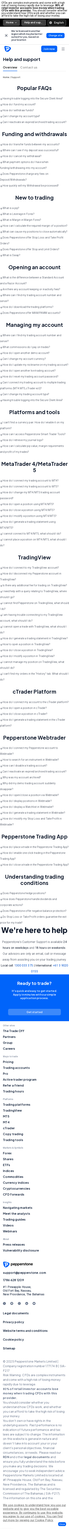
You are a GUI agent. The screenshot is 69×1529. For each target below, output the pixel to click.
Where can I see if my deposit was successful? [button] (29, 150)
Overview (10, 67)
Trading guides (14, 1219)
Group (8, 1043)
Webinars (10, 1231)
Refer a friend (13, 1085)
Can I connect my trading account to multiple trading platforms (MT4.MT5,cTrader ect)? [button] (33, 385)
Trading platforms (16, 1104)
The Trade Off (13, 1031)
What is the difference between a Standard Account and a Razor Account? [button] (32, 280)
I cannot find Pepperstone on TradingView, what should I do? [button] (34, 606)
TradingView (12, 1110)
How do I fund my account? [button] (18, 104)
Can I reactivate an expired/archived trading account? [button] (33, 122)
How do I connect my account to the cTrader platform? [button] (34, 702)
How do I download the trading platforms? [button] (26, 307)
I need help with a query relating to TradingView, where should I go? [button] (33, 594)
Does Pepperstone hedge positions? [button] (23, 893)
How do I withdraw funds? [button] (17, 110)
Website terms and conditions (25, 1330)
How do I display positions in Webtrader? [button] (26, 801)
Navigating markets (17, 1208)
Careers (9, 1048)
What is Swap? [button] (10, 255)
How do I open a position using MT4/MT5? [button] (27, 504)
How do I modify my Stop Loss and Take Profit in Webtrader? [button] (31, 821)
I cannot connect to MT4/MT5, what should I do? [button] (30, 533)
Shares (8, 1159)
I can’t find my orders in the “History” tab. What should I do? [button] (34, 676)
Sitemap (9, 1348)
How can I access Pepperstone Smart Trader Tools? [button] (33, 434)
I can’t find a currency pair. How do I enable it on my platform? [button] (32, 425)
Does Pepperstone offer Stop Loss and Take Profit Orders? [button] (31, 240)
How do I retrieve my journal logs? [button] (21, 440)
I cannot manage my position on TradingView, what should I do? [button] (32, 664)
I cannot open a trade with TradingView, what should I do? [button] (33, 629)
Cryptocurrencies (16, 1188)
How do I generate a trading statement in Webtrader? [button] (32, 813)
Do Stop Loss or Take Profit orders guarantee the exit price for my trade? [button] (33, 919)
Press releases (14, 1244)
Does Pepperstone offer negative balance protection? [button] (33, 911)
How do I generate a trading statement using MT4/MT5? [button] (28, 524)
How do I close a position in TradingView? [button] (26, 650)
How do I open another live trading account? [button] (28, 370)
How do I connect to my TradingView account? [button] (29, 568)
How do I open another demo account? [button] (25, 353)
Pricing (8, 1062)
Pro (5, 1073)
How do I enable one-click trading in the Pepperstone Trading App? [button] (33, 855)
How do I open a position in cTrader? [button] (23, 708)
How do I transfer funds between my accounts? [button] (30, 144)
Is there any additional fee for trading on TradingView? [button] (33, 585)
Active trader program (19, 1079)
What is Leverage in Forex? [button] (17, 214)
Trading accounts (16, 1068)
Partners (9, 1037)
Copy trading (13, 1134)
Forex (7, 1153)
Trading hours (13, 1091)
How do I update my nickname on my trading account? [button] (34, 365)
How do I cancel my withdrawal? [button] (20, 156)
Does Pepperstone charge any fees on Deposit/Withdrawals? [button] (24, 176)
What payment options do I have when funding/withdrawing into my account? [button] (24, 165)
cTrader (9, 1128)
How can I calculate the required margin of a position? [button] (33, 226)
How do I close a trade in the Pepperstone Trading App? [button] (34, 865)
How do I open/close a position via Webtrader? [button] (29, 795)
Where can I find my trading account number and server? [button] (30, 298)
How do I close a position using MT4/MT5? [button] (27, 510)
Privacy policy (13, 1322)
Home (11, 22)
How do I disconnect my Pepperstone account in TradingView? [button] (30, 576)
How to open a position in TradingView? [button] (25, 644)
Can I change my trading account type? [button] (24, 394)
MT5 (6, 1116)
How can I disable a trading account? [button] (23, 765)
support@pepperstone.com (24, 1273)
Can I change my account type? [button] (20, 116)
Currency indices (16, 1182)
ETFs (6, 1165)
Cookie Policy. (44, 1520)
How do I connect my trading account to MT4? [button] (29, 480)
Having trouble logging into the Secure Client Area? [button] (31, 98)
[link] (6, 35)
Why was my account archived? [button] (20, 777)
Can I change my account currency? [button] (23, 359)
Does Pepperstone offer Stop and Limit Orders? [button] (29, 249)
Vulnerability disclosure (21, 1250)
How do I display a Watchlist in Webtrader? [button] (27, 807)
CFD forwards (13, 1194)
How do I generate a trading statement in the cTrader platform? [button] (32, 722)
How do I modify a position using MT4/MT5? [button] (28, 516)
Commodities (13, 1177)
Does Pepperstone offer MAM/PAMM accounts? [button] (30, 313)
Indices (8, 1171)
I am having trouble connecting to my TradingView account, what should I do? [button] (31, 617)
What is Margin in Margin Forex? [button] (20, 220)
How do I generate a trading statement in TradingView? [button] (34, 638)
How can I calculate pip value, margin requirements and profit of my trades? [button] (32, 448)
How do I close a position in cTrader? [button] (23, 714)
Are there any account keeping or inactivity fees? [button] (30, 289)
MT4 (6, 1122)
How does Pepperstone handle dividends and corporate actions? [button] (28, 902)
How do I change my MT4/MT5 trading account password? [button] (30, 495)
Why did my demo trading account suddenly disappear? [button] (28, 786)
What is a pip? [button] (9, 208)
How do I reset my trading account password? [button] (29, 376)
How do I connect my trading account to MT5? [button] (29, 486)
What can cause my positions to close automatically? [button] (33, 231)
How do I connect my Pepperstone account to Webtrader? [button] (29, 750)
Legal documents (16, 1313)
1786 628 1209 (13, 1280)
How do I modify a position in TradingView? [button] (27, 656)
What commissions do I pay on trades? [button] (25, 347)
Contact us (28, 67)
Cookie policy (13, 1339)
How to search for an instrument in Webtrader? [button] (29, 760)
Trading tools (13, 1140)
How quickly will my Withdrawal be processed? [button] (29, 185)
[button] (62, 1524)
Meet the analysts (16, 1213)
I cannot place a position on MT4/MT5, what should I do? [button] (33, 542)
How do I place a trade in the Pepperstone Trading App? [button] (34, 847)
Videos (8, 1225)
